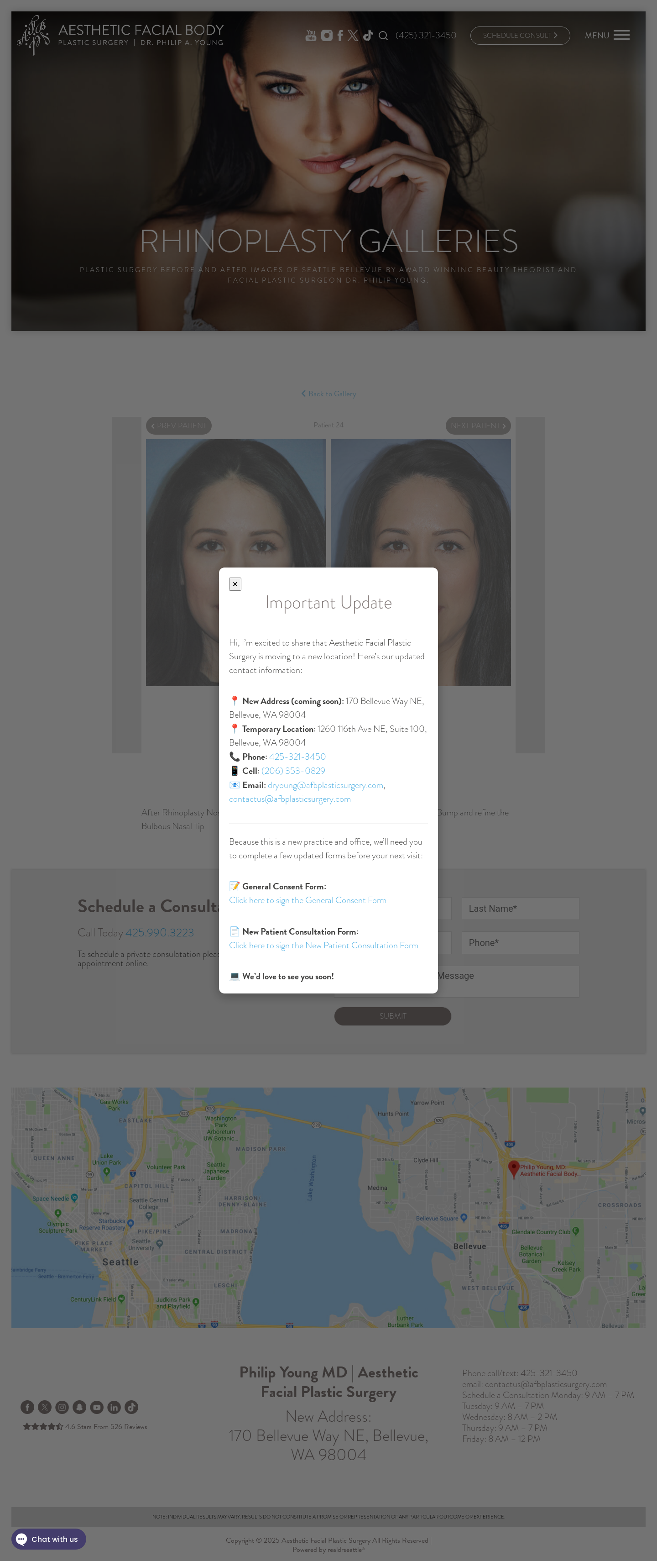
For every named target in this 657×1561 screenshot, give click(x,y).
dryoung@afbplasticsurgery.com (325, 785)
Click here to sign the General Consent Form (307, 900)
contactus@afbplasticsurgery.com (290, 798)
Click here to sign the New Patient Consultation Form (323, 945)
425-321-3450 (297, 756)
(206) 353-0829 (293, 771)
